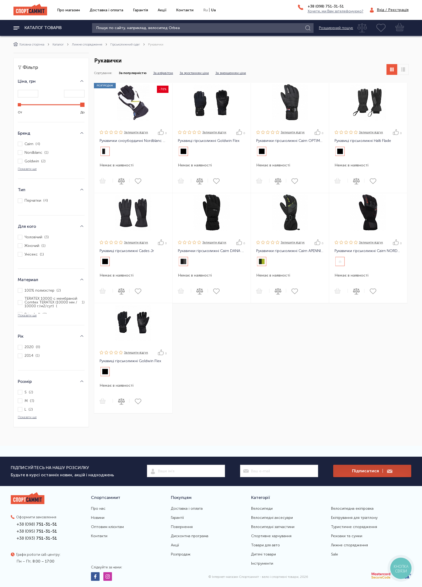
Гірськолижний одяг (125, 44)
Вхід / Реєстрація (393, 10)
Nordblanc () (33, 152)
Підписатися (372, 471)
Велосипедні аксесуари (272, 518)
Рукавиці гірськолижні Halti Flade (363, 141)
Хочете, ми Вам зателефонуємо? (335, 11)
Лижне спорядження (87, 44)
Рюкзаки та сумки (346, 536)
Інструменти (262, 563)
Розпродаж (181, 554)
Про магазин (68, 10)
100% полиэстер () (39, 290)
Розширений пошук (336, 28)
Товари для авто (265, 545)
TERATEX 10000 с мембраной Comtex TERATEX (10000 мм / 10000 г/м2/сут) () (51, 302)
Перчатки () (33, 200)
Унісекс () (31, 254)
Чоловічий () (33, 237)
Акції (162, 10)
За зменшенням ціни (230, 73)
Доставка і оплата (106, 10)
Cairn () (29, 144)
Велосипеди (262, 509)
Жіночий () (31, 245)
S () (25, 392)
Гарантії (177, 518)
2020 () (29, 347)
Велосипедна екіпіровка (352, 509)
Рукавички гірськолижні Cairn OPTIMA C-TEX (289, 141)
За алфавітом (163, 73)
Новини (97, 518)
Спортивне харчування (271, 536)
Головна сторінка (28, 44)
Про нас (98, 509)
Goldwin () (31, 161)
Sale (334, 554)
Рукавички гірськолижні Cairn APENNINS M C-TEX (289, 251)
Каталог (58, 44)
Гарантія (140, 10)
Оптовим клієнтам (107, 527)
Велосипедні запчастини (272, 527)
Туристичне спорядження (354, 527)
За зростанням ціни (194, 73)
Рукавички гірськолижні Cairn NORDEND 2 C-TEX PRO (368, 251)
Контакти (185, 10)
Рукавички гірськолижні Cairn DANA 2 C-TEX (211, 251)
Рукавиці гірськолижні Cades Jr (127, 251)
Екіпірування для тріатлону (354, 518)
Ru (205, 10)
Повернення (182, 527)
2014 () (29, 356)
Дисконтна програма (189, 536)
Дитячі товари (263, 554)
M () (26, 401)
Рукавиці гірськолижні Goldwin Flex (209, 141)
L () (25, 409)
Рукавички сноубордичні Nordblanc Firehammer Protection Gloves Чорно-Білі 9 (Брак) (133, 141)
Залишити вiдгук (136, 132)
